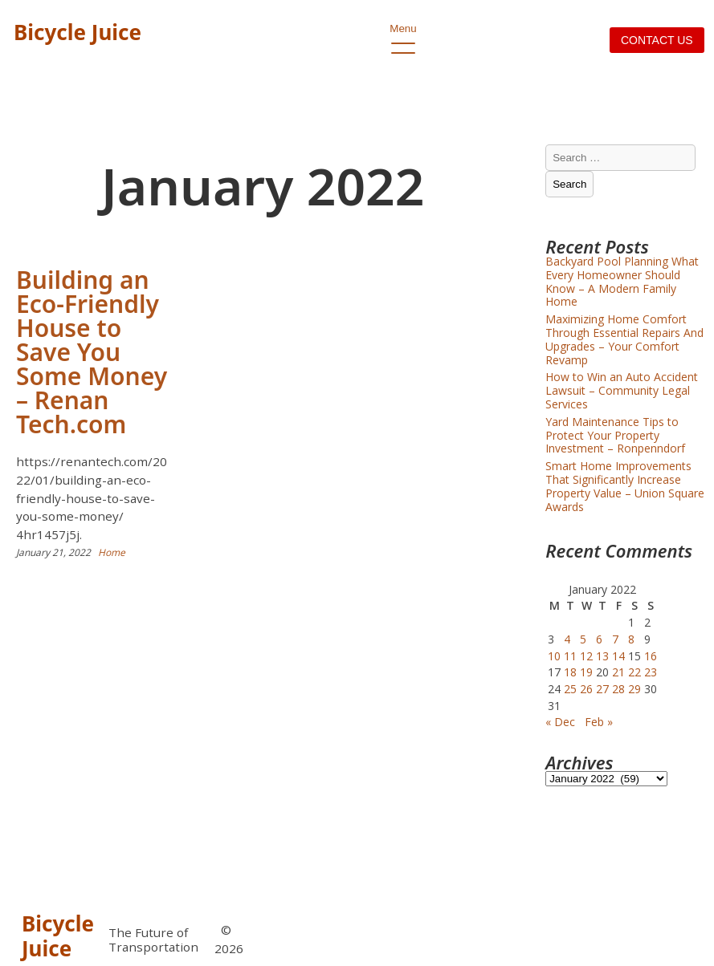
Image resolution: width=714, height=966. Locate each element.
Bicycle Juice (77, 32)
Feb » (599, 721)
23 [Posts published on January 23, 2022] (650, 672)
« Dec (560, 721)
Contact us (657, 40)
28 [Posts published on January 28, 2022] (618, 688)
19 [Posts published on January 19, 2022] (586, 672)
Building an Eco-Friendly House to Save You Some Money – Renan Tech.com (91, 351)
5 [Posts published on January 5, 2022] (583, 639)
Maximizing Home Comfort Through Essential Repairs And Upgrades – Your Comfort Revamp (624, 339)
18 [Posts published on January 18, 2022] (570, 672)
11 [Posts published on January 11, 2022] (570, 656)
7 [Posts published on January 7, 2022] (615, 639)
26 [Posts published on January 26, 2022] (586, 688)
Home (111, 552)
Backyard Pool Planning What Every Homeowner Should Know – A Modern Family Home (622, 281)
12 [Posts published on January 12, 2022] (586, 656)
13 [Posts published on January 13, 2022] (602, 656)
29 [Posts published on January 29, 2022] (634, 688)
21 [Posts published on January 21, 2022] (618, 672)
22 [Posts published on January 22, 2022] (634, 672)
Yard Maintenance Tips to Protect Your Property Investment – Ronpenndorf (615, 435)
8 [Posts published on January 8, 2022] (631, 639)
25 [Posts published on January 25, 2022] (570, 688)
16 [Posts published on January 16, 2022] (650, 656)
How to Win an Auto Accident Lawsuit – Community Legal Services (621, 390)
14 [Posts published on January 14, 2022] (618, 656)
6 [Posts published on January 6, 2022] (599, 639)
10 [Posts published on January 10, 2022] (554, 656)
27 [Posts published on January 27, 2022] (602, 688)
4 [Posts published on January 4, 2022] (567, 639)
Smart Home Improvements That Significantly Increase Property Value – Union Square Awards (624, 485)
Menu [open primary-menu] (403, 32)
